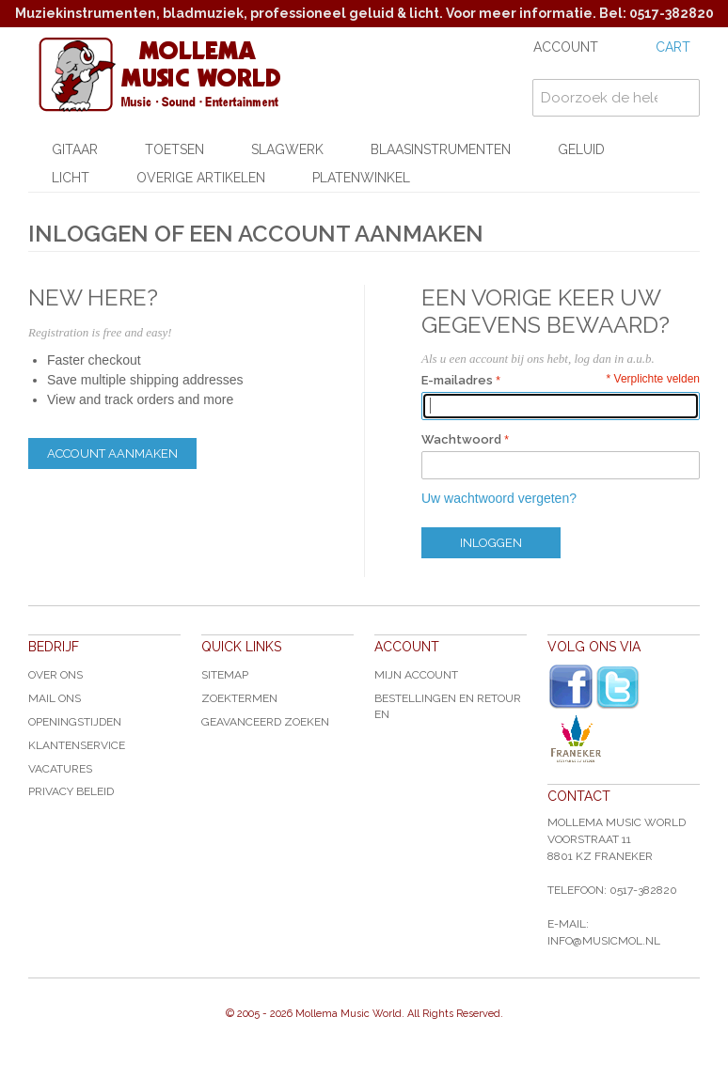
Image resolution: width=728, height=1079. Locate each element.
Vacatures (60, 768)
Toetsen (174, 149)
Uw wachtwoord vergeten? (499, 498)
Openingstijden (74, 721)
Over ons (55, 674)
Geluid (581, 149)
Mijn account (416, 674)
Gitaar (75, 149)
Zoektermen (239, 698)
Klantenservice (76, 745)
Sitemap (224, 674)
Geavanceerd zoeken (265, 721)
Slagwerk (287, 149)
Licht (70, 177)
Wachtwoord (461, 439)
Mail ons (54, 698)
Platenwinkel (361, 177)
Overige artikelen (200, 177)
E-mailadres (457, 380)
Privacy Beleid (71, 791)
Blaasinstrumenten (441, 149)
